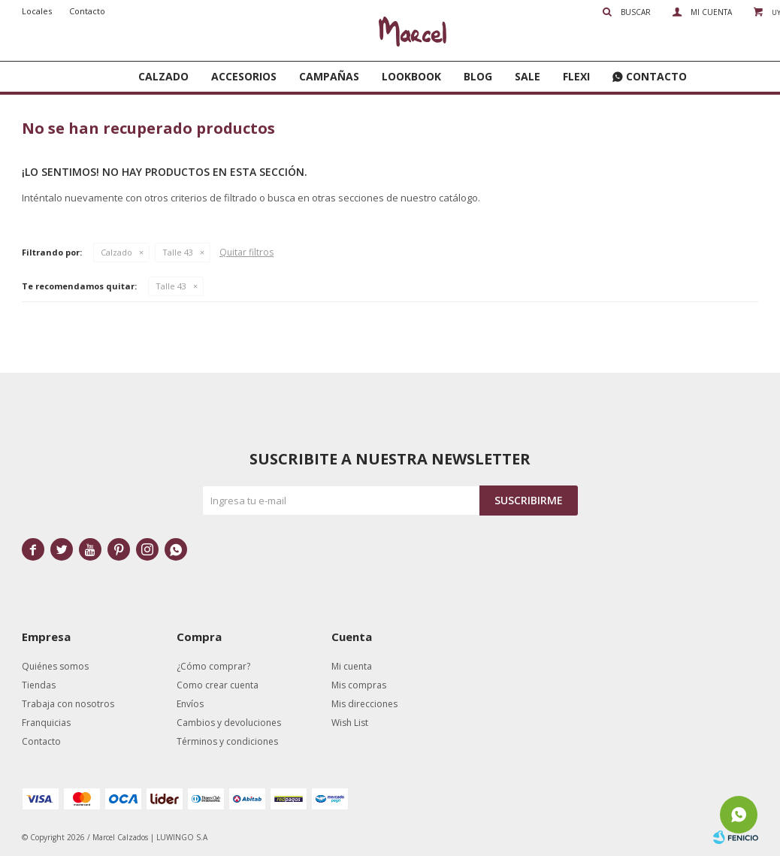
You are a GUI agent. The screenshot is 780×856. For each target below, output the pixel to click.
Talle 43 (177, 252)
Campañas (329, 76)
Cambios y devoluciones (229, 722)
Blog (478, 76)
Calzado (163, 76)
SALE (527, 76)
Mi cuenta (351, 666)
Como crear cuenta (217, 685)
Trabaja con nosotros (68, 703)
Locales (37, 11)
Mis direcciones (364, 703)
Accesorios (244, 76)
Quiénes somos (55, 666)
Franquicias (46, 722)
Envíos (190, 703)
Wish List (349, 722)
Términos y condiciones (227, 741)
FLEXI (576, 76)
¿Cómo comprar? (213, 666)
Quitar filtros (246, 252)
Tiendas (39, 685)
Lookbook (411, 76)
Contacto (656, 76)
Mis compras (358, 685)
